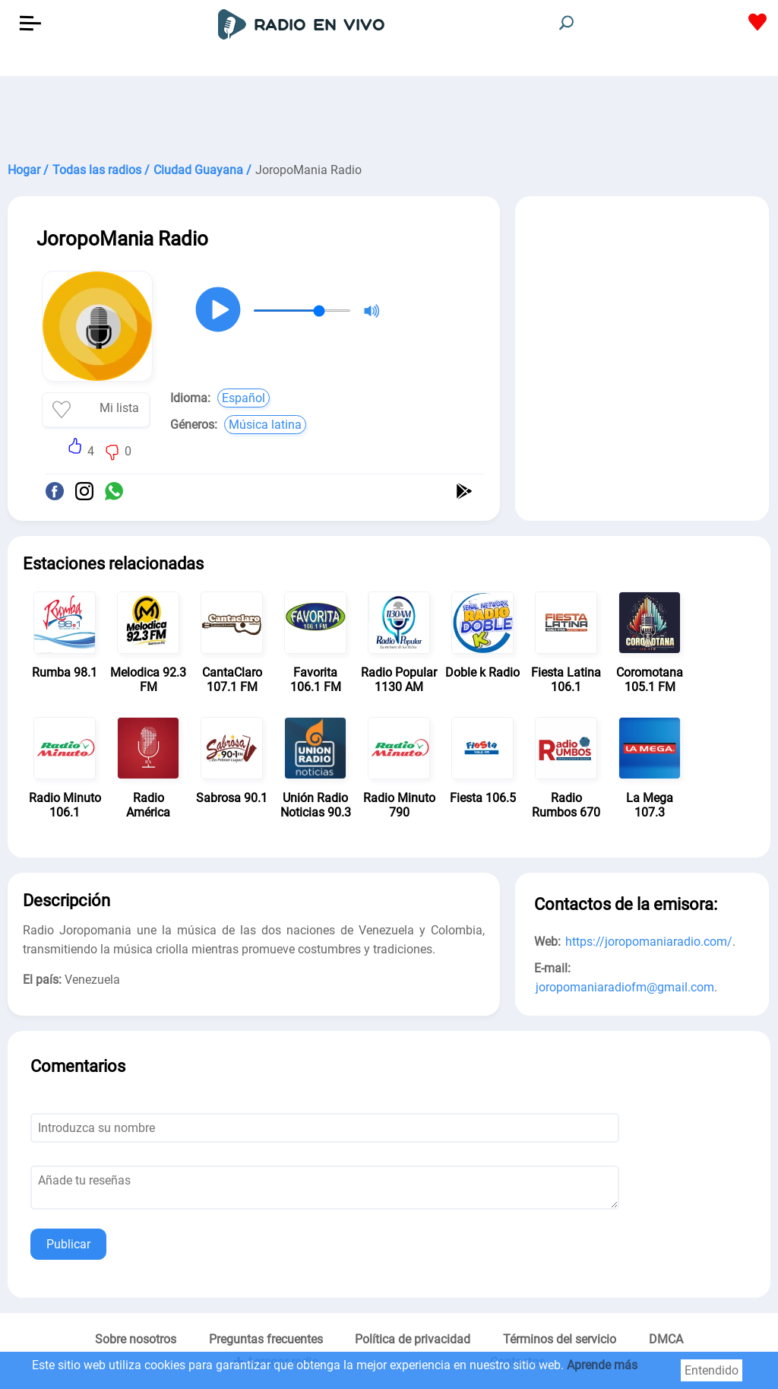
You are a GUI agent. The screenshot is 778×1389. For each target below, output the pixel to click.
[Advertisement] (389, 114)
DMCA (666, 1339)
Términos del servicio (559, 1339)
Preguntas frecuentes (266, 1339)
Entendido (711, 1370)
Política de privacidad (412, 1339)
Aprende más (602, 1365)
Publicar (68, 1244)
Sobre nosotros (135, 1339)
